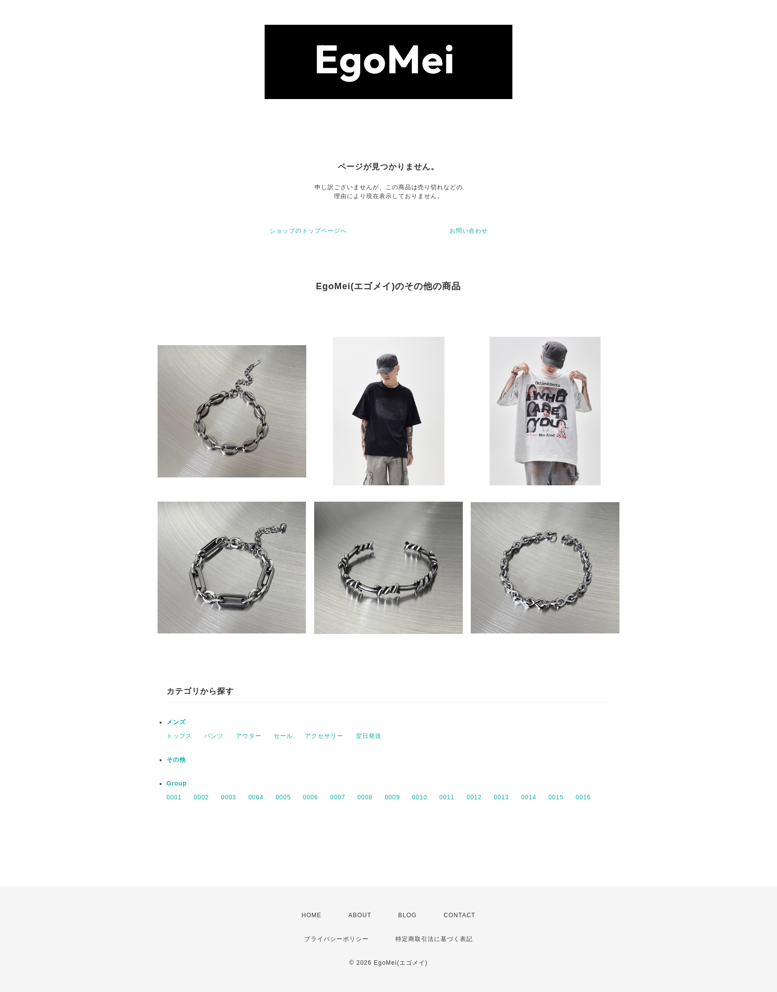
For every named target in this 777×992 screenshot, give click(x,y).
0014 (529, 797)
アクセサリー (324, 735)
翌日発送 (369, 735)
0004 (256, 797)
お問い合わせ (468, 230)
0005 (283, 797)
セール (283, 735)
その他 (176, 759)
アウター (249, 735)
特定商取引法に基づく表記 (434, 939)
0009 (392, 797)
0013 (501, 797)
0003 (228, 797)
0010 (419, 797)
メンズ (176, 722)
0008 (365, 797)
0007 (337, 797)
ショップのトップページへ (308, 230)
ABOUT (359, 915)
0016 (583, 797)
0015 (556, 797)
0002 (201, 797)
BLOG (407, 915)
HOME (312, 915)
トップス (179, 735)
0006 (310, 797)
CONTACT (459, 915)
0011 (446, 797)
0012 (474, 797)
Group (176, 783)
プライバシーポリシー (336, 939)
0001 (174, 797)
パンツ (213, 735)
